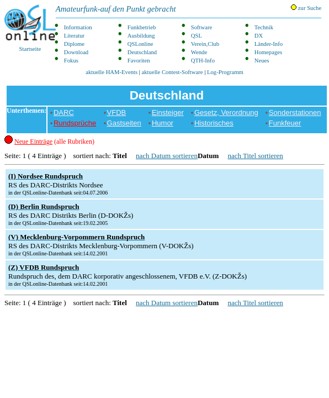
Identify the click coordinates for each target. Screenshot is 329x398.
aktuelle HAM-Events (111, 72)
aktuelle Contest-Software (172, 72)
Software (201, 27)
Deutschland (142, 52)
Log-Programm (225, 72)
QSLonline (140, 44)
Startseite (30, 28)
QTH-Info (203, 60)
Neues (261, 60)
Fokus (71, 60)
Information (78, 27)
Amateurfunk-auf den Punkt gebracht (116, 8)
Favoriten (139, 60)
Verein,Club (205, 44)
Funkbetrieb (142, 27)
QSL (196, 36)
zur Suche (306, 7)
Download (76, 52)
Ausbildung (141, 36)
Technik (263, 27)
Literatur (74, 36)
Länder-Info (268, 44)
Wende (199, 52)
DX (258, 36)
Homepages (268, 52)
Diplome (74, 44)
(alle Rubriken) (54, 141)
